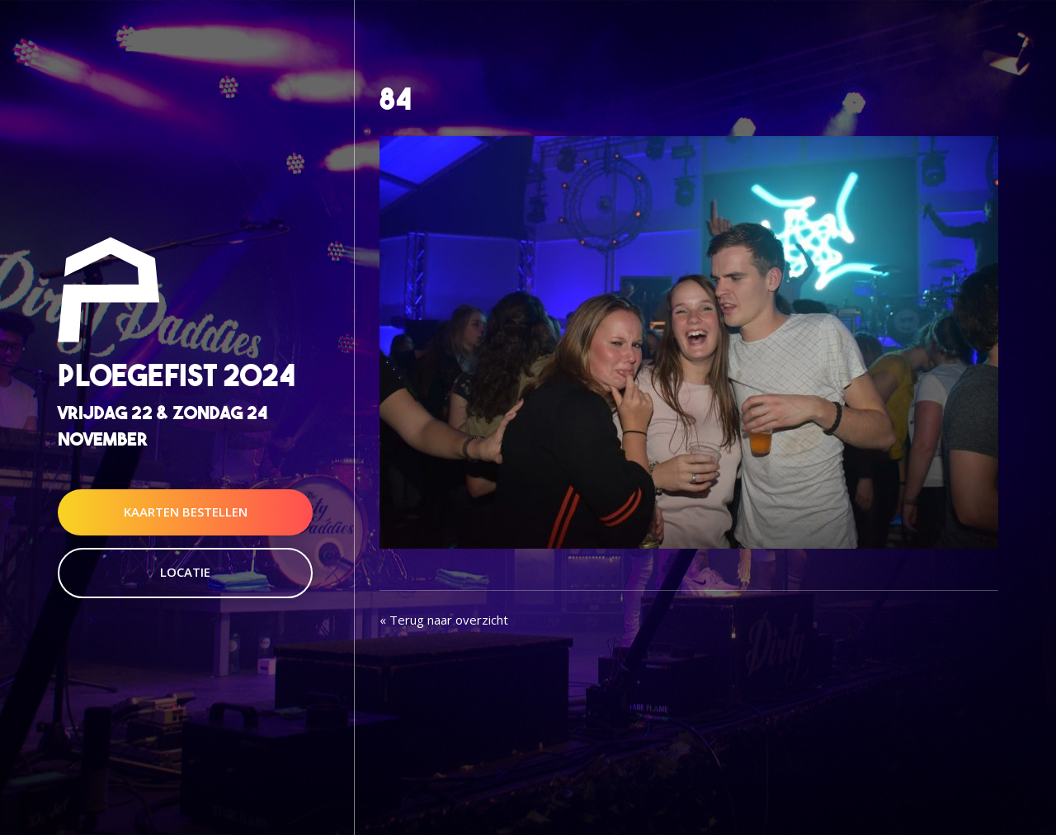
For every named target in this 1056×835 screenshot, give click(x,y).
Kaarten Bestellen (186, 511)
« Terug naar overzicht (444, 619)
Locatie (185, 572)
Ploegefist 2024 (176, 375)
